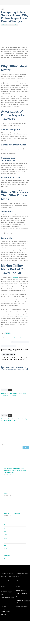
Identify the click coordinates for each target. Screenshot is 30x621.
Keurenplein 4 (4, 609)
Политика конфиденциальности (21, 589)
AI (4, 524)
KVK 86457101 (4, 617)
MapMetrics (24, 316)
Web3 (5, 558)
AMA (5, 528)
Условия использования (21, 593)
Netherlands (3, 614)
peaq (2, 594)
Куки (17, 596)
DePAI (5, 535)
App (3, 9)
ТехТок (5, 548)
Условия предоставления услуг (22, 600)
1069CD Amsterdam (5, 611)
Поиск (2, 444)
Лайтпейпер (4, 589)
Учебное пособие (8, 552)
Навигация (7, 333)
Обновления (7, 555)
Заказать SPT (6, 592)
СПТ (5, 545)
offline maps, (15, 277)
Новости (6, 541)
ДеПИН (5, 538)
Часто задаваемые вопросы (7, 597)
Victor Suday (5, 24)
